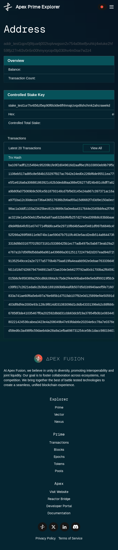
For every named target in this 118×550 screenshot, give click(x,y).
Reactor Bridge (59, 499)
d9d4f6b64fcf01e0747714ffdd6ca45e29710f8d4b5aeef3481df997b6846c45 (61, 226)
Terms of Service (70, 538)
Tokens (59, 464)
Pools (59, 471)
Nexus (59, 421)
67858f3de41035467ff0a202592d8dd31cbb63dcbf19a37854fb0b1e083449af (62, 313)
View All (96, 148)
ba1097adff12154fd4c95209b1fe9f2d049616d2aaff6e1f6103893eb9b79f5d (61, 165)
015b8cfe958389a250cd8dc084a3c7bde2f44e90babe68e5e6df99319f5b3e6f (63, 278)
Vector (59, 414)
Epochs (59, 457)
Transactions (17, 138)
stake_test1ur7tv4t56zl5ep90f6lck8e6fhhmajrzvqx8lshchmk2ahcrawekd (59, 105)
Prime (59, 407)
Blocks (59, 449)
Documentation (59, 513)
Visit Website (59, 492)
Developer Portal (59, 506)
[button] (111, 7)
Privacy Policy (45, 538)
